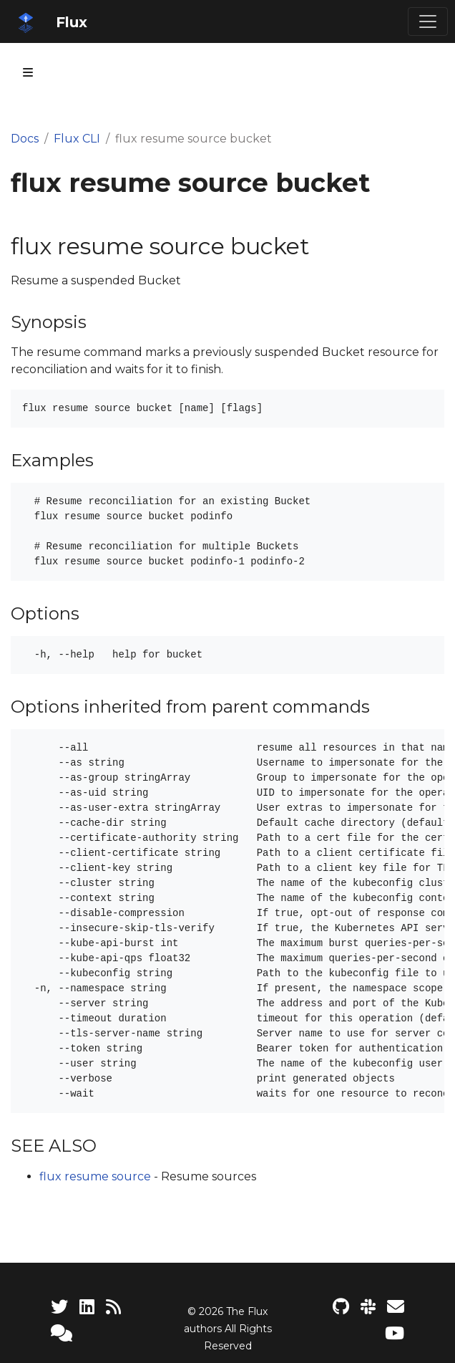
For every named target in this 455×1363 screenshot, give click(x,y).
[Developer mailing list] (395, 1306)
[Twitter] (59, 1306)
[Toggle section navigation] (28, 72)
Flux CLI (77, 138)
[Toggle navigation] (428, 21)
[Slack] (368, 1306)
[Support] (61, 1333)
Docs (25, 138)
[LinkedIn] (86, 1306)
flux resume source (95, 1176)
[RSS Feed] (113, 1306)
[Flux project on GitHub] (341, 1306)
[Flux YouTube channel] (394, 1333)
